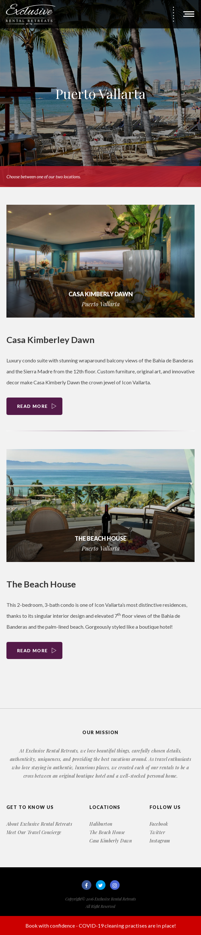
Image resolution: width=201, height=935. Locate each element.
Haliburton (100, 824)
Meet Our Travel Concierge (33, 832)
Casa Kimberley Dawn (51, 339)
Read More (33, 406)
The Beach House (41, 584)
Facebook (159, 824)
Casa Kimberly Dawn (110, 841)
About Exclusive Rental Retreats (39, 824)
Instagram (160, 841)
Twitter (157, 832)
